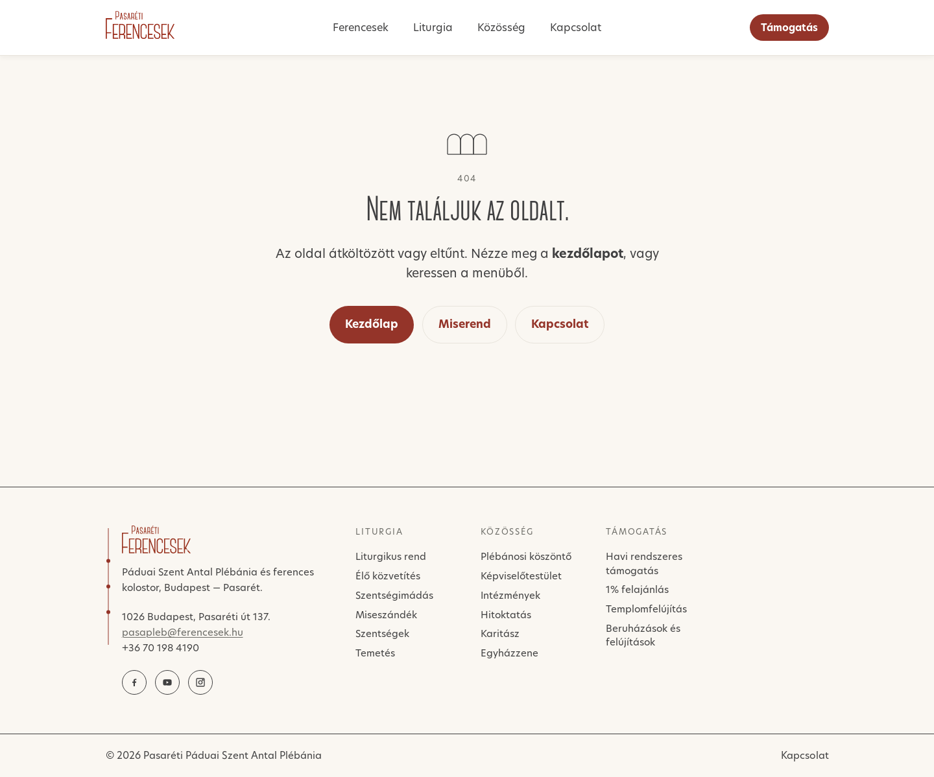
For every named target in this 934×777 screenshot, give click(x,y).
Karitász (500, 633)
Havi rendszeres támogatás (644, 563)
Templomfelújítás (646, 609)
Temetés (375, 653)
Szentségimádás (394, 595)
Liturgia (433, 27)
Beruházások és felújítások (643, 635)
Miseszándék (386, 614)
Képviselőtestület (521, 576)
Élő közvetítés (387, 576)
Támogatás (789, 27)
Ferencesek (361, 27)
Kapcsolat (575, 27)
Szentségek (382, 633)
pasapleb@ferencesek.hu (182, 632)
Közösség (501, 27)
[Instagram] (200, 682)
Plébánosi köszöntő (526, 556)
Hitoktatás (506, 614)
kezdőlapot (587, 253)
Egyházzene (509, 653)
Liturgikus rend (390, 556)
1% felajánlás (637, 589)
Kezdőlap (371, 324)
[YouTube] (167, 682)
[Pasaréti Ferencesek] (140, 25)
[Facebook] (134, 682)
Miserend (464, 324)
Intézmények (510, 595)
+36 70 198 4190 (160, 648)
